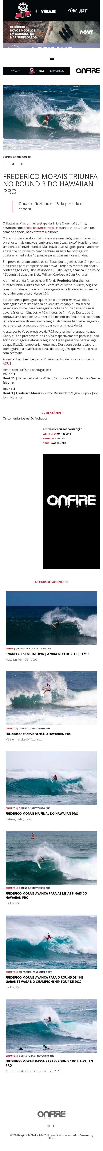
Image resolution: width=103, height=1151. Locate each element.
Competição (75, 429)
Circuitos (61, 429)
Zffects (52, 1138)
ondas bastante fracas (39, 228)
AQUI (6, 363)
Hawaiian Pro (58, 443)
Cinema (9, 648)
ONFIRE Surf (64, 433)
